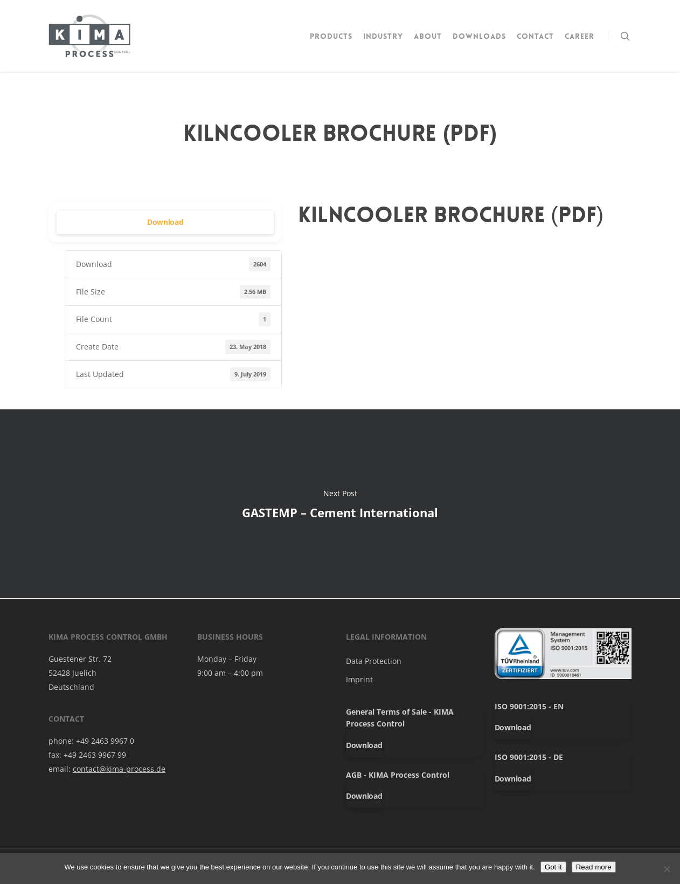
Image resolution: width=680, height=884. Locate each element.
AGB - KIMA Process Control (397, 775)
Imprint (359, 679)
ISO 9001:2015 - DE (529, 757)
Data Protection (373, 661)
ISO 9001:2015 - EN (529, 706)
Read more (594, 867)
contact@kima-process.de (119, 769)
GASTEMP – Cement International (340, 503)
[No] (666, 869)
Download (165, 222)
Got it (553, 867)
